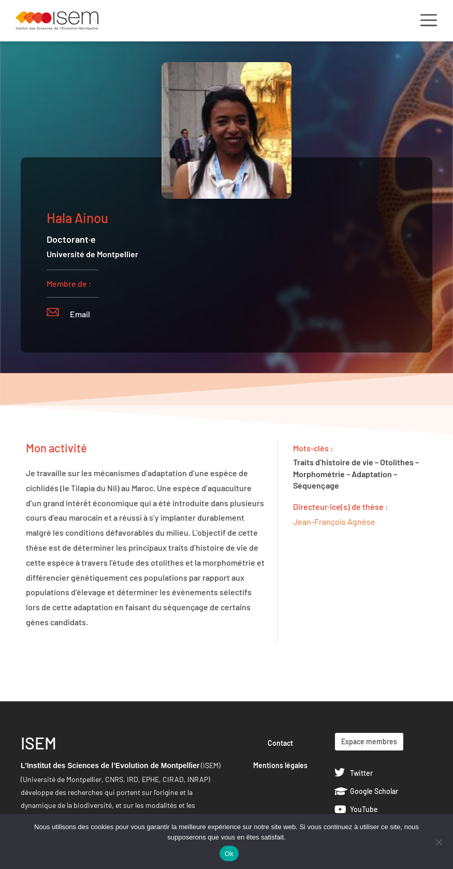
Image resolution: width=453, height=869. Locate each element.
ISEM (38, 743)
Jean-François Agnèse (334, 521)
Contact (280, 743)
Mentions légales (280, 765)
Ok (229, 854)
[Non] (438, 842)
